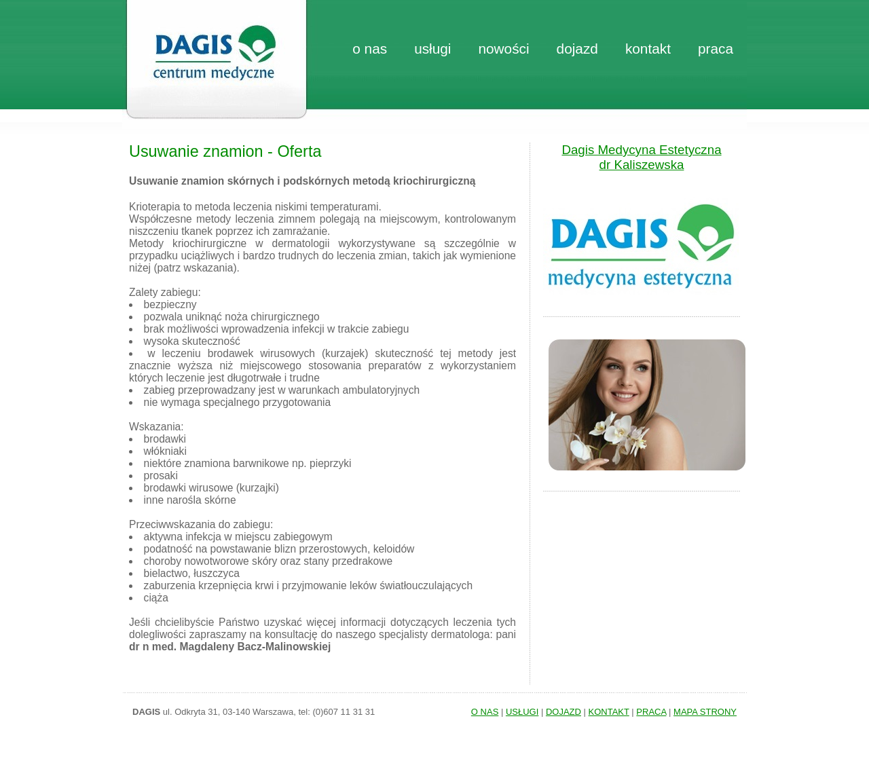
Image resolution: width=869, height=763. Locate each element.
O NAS (484, 712)
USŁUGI (522, 712)
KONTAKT (609, 712)
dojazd (577, 48)
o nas (369, 48)
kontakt (648, 48)
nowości (503, 48)
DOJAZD (563, 712)
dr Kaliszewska (641, 164)
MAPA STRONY (705, 712)
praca (715, 48)
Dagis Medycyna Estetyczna (641, 150)
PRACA (651, 712)
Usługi (432, 48)
